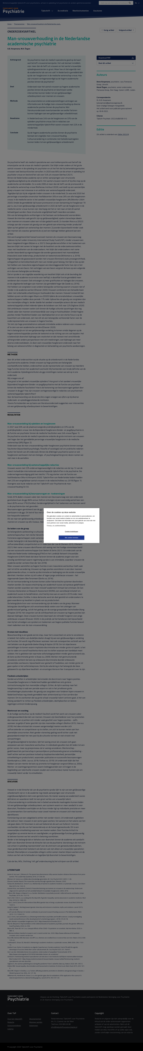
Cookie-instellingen (57, 534)
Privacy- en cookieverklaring (56, 528)
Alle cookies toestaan (85, 534)
